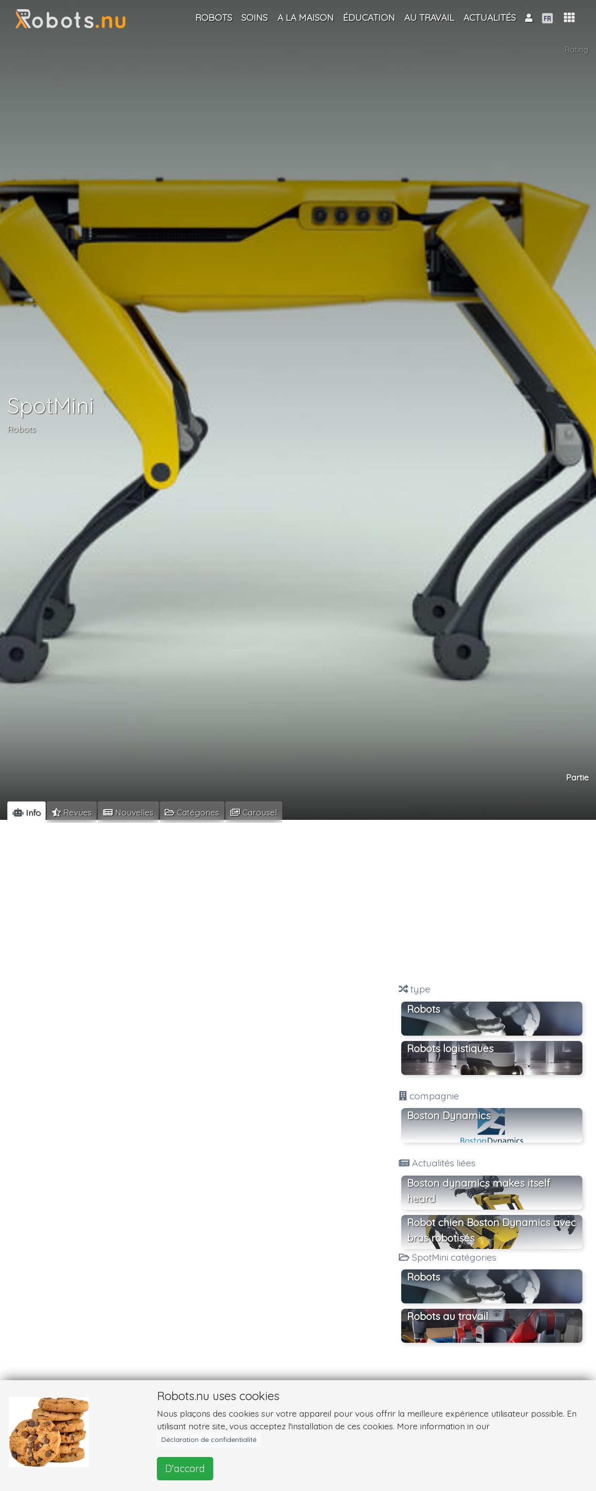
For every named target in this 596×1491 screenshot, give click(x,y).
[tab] (26, 812)
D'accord (185, 1468)
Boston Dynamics (449, 1115)
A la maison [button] (305, 17)
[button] (569, 17)
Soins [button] (254, 17)
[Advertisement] (492, 903)
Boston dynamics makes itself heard (478, 1191)
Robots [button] (423, 1276)
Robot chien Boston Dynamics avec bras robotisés (491, 1230)
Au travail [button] (429, 17)
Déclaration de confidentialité (208, 1439)
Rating (576, 49)
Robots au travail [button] (447, 1316)
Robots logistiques (450, 1048)
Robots (21, 428)
